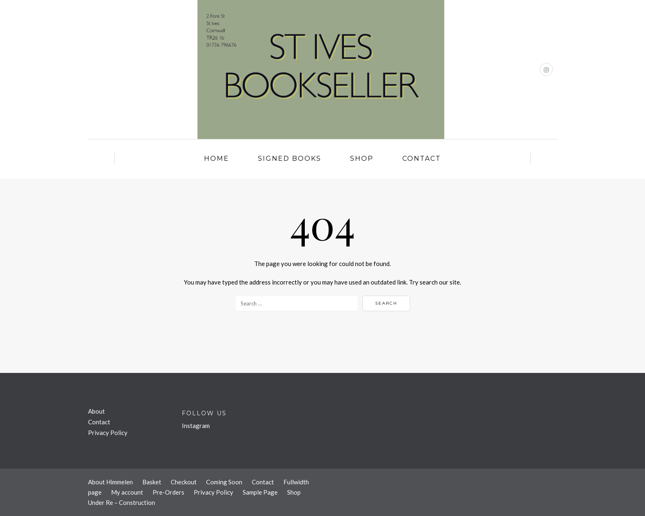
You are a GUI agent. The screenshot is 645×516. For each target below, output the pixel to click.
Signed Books (289, 158)
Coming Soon (224, 482)
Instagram (196, 425)
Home (216, 158)
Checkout (184, 482)
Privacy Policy (108, 432)
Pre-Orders (168, 492)
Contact (421, 158)
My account (127, 492)
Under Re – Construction (121, 502)
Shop (362, 158)
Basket (151, 482)
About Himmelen (110, 482)
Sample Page (260, 492)
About (96, 411)
